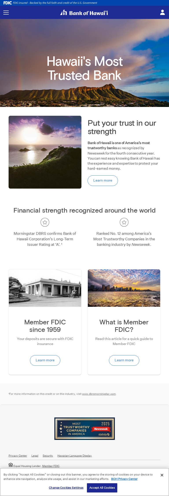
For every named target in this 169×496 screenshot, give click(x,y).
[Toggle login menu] (162, 12)
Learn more (102, 180)
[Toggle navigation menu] (6, 12)
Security (48, 455)
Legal (34, 455)
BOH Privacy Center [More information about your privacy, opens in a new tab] (124, 479)
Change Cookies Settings (66, 488)
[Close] (162, 475)
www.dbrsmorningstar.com (99, 394)
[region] (84, 482)
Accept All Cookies (102, 488)
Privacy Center (18, 455)
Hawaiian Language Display (74, 455)
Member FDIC (50, 466)
